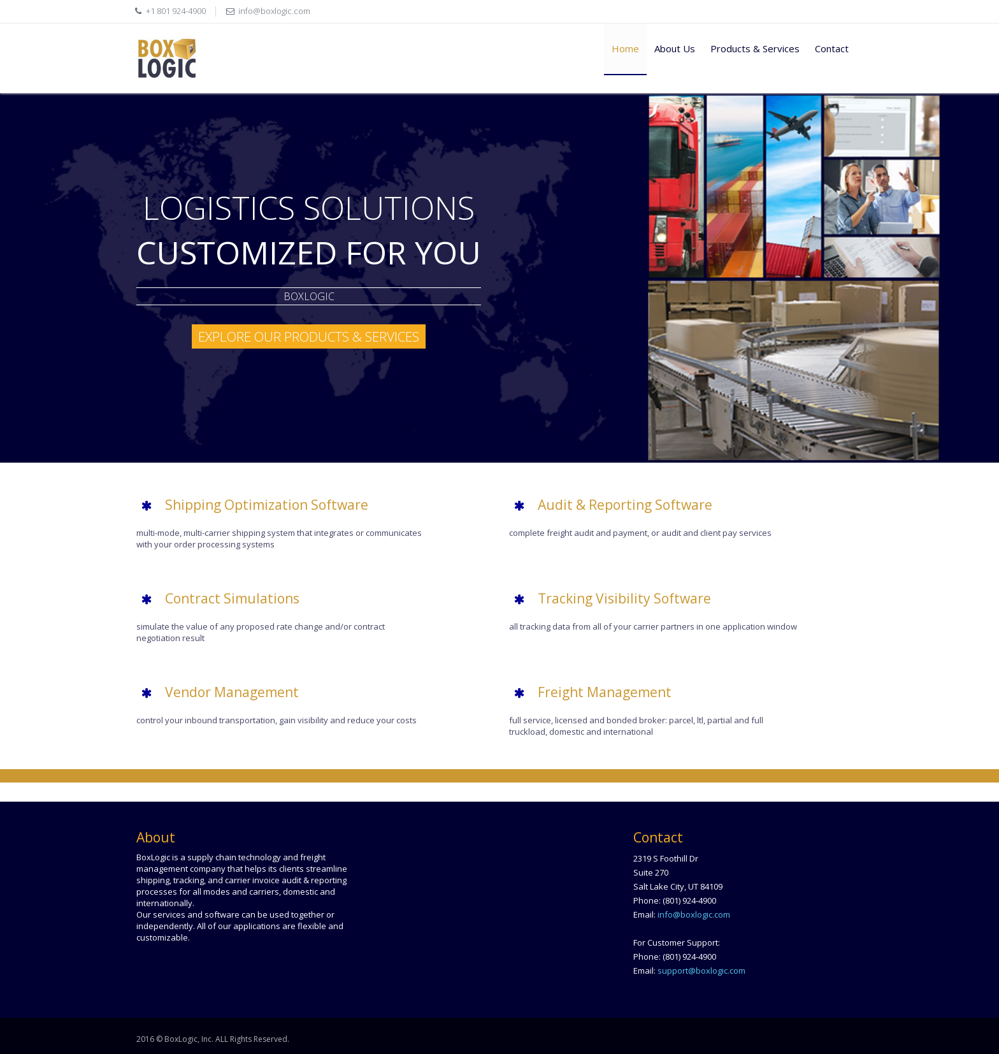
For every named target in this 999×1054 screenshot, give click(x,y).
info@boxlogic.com (274, 11)
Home (625, 48)
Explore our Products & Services (308, 336)
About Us (674, 48)
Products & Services (755, 48)
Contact (832, 48)
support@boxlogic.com (701, 970)
